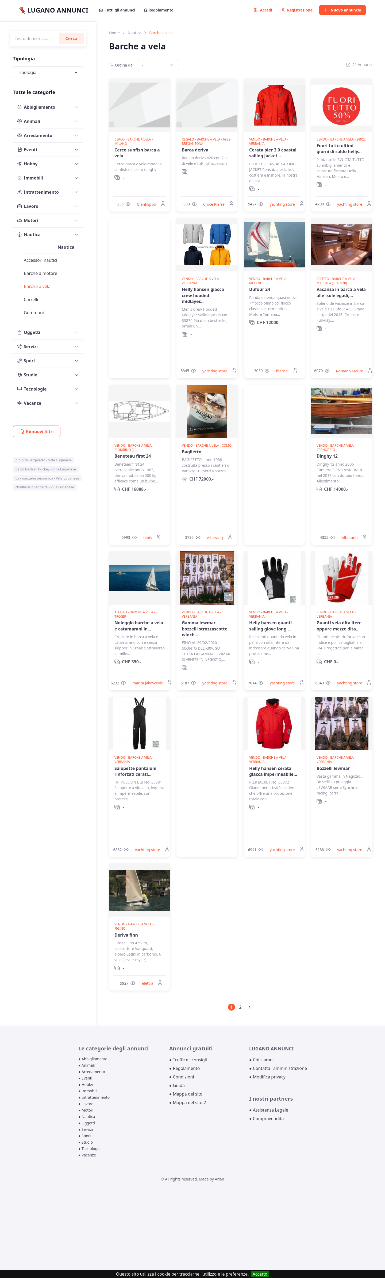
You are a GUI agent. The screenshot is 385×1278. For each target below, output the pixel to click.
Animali (28, 121)
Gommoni (34, 312)
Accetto (259, 1274)
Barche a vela (37, 286)
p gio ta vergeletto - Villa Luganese (44, 460)
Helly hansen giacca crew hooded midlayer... (203, 295)
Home (114, 32)
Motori (27, 220)
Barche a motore (40, 273)
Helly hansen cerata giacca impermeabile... (273, 771)
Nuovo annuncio (342, 10)
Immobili (30, 178)
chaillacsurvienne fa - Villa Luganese (45, 487)
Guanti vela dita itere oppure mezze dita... (339, 626)
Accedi (263, 10)
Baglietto (191, 452)
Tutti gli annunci (117, 10)
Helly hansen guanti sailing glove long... (270, 626)
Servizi (27, 346)
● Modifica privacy (267, 1077)
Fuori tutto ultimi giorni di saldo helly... (339, 148)
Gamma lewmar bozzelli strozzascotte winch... (205, 629)
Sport (26, 361)
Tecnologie (32, 389)
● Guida (177, 1085)
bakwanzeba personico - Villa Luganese (47, 478)
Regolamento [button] (159, 10)
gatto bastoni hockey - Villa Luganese (46, 469)
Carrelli (31, 299)
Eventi (27, 150)
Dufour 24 (259, 289)
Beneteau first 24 (132, 456)
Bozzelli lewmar (333, 768)
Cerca (72, 38)
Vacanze (29, 403)
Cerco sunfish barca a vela (137, 153)
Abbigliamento (36, 107)
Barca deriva (195, 150)
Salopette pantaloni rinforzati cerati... (135, 771)
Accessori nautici (40, 260)
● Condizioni (181, 1077)
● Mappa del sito (186, 1094)
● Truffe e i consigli (188, 1060)
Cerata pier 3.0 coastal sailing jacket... (273, 153)
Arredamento (34, 135)
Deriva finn (126, 935)
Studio (27, 375)
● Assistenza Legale (268, 1110)
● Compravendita (266, 1118)
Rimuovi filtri (37, 431)
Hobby (27, 164)
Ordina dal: (121, 65)
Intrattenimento (38, 192)
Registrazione (297, 10)
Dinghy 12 (327, 456)
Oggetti (28, 332)
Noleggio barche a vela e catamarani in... (138, 626)
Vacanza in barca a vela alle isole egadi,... (341, 292)
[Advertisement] (139, 298)
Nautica (29, 234)
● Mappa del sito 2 (187, 1102)
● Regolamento (184, 1068)
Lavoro (27, 206)
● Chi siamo (261, 1060)
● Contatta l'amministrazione (278, 1068)
